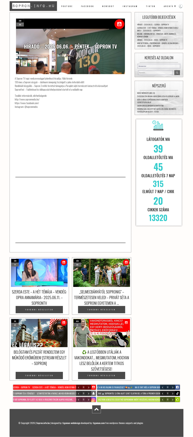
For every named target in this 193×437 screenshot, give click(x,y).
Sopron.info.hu (43, 423)
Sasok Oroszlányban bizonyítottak (150, 105)
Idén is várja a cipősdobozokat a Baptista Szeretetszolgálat (152, 101)
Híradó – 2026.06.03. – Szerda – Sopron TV (153, 24)
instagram (130, 6)
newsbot (108, 6)
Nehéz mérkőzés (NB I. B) (146, 93)
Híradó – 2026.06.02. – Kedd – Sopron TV (152, 39)
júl (15, 321)
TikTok (151, 6)
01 (15, 325)
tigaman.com (99, 423)
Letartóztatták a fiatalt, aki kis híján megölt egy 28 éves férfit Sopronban (70, 393)
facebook (87, 6)
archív (169, 6)
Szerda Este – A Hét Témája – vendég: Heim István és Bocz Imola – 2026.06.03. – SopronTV (157, 29)
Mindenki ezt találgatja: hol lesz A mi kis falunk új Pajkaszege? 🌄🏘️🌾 (102, 387)
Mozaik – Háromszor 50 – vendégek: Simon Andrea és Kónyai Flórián (156, 35)
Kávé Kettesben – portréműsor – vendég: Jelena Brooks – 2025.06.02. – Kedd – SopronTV (158, 44)
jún (20, 20)
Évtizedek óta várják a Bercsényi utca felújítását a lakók (158, 96)
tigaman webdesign (71, 423)
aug (77, 321)
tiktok (178, 393)
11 (15, 264)
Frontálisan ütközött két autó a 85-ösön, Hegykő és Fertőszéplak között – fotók (156, 110)
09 (77, 264)
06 (20, 24)
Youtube (67, 6)
